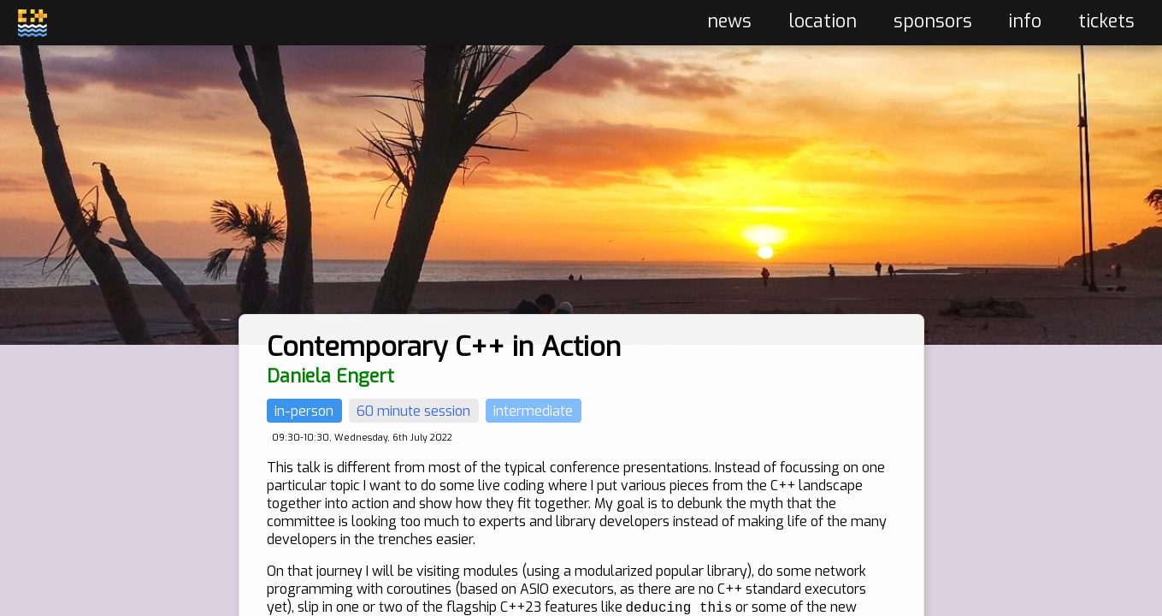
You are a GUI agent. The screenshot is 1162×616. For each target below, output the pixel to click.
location (822, 21)
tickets (1106, 21)
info (1024, 21)
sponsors (933, 21)
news (729, 21)
